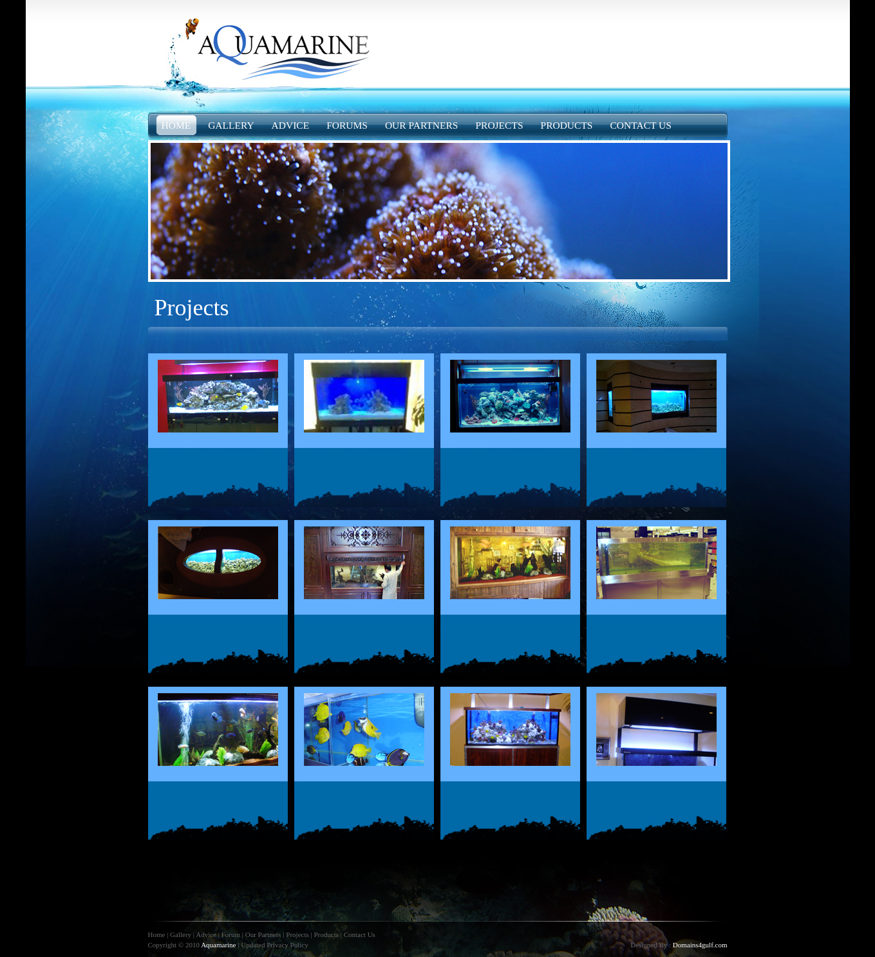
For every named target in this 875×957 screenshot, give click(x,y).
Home (157, 934)
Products (326, 934)
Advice (207, 934)
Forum (230, 934)
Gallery (180, 934)
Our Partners (263, 934)
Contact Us (359, 934)
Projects (297, 934)
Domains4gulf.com (700, 945)
